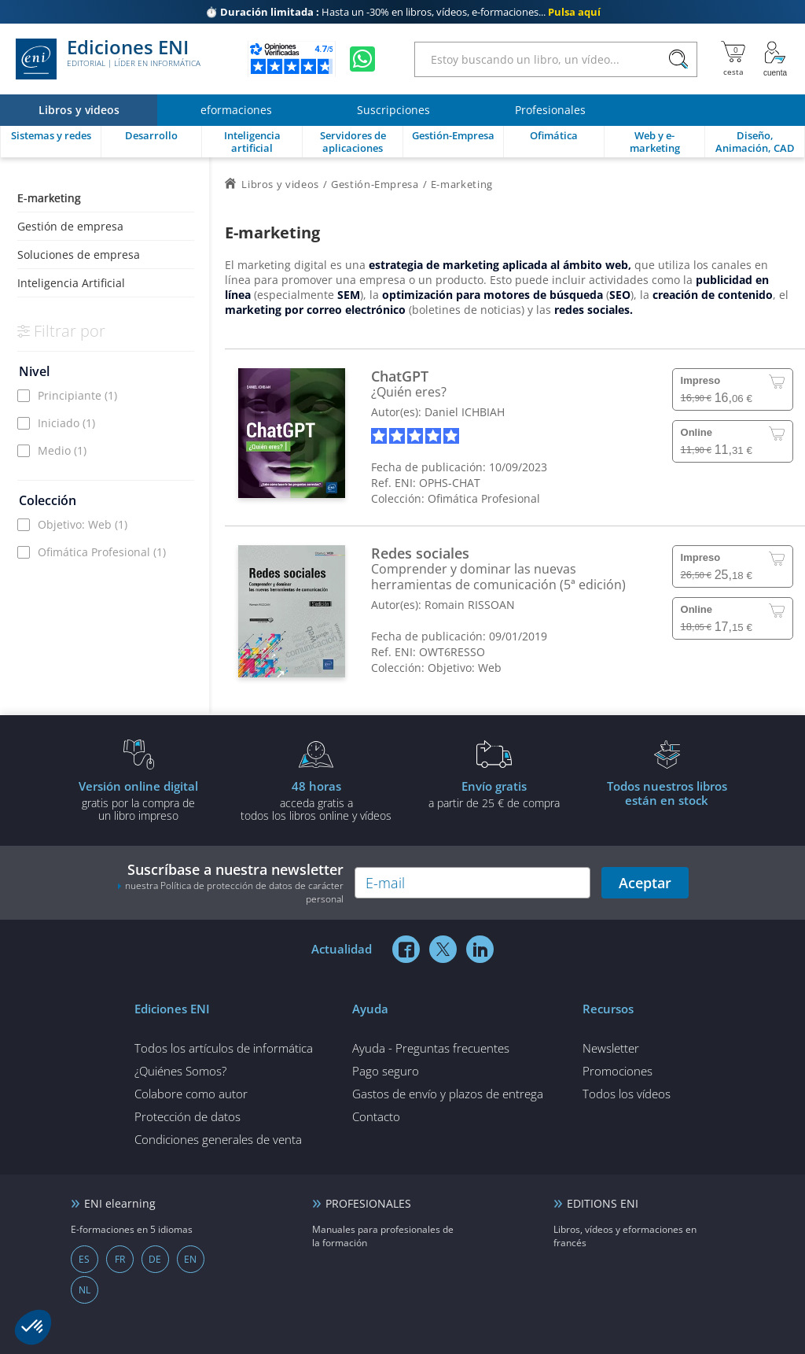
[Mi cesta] (733, 59)
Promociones (617, 1071)
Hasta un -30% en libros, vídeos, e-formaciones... (403, 12)
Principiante (77, 395)
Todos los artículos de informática (223, 1048)
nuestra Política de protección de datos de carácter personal (234, 892)
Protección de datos (187, 1116)
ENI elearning (120, 1203)
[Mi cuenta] (775, 59)
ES (84, 1259)
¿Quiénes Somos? (180, 1071)
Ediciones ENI (108, 59)
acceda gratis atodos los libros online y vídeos (316, 800)
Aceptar (645, 882)
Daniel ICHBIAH (465, 411)
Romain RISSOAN (470, 604)
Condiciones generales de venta (218, 1139)
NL (84, 1290)
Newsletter (611, 1048)
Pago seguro (385, 1071)
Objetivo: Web (82, 524)
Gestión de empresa (70, 226)
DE (155, 1259)
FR (120, 1259)
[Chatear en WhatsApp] (362, 59)
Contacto (376, 1116)
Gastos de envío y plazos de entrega (447, 1093)
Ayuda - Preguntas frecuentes (430, 1048)
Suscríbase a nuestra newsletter (230, 883)
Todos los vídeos (627, 1093)
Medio (62, 450)
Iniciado (66, 422)
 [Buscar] (678, 59)
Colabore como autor (191, 1093)
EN (190, 1259)
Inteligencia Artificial (71, 282)
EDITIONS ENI (602, 1203)
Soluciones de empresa (78, 254)
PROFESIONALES (368, 1203)
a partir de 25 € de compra (493, 794)
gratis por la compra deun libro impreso (138, 800)
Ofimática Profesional (102, 551)
